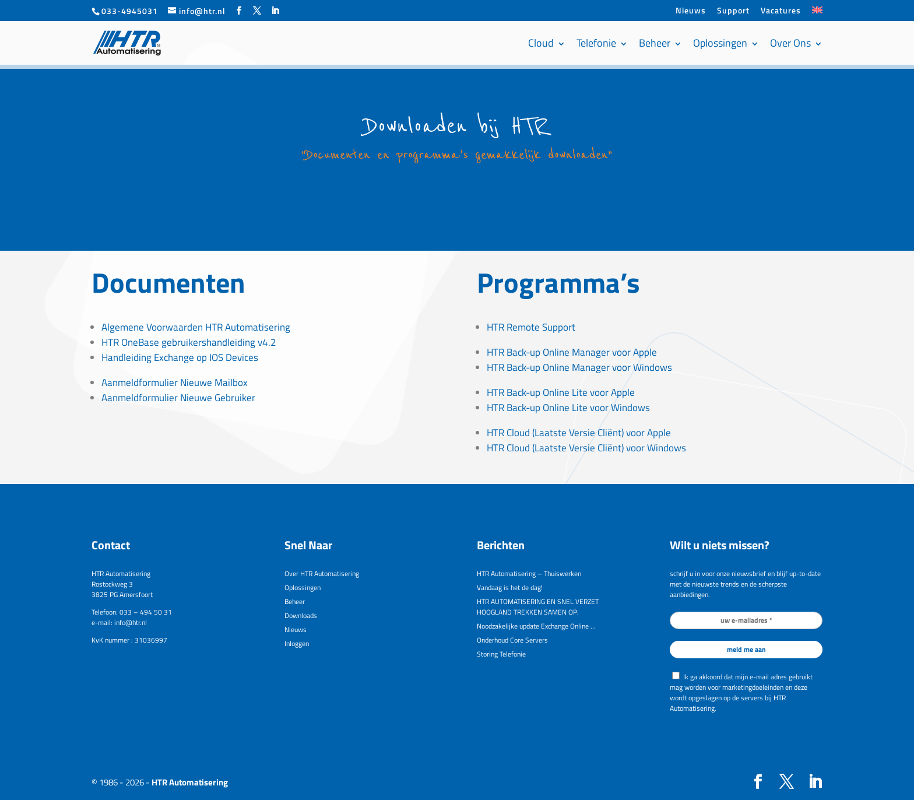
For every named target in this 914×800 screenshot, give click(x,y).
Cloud (541, 43)
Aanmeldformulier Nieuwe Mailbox (174, 382)
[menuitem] (817, 13)
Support (733, 11)
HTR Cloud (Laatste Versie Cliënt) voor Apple (579, 432)
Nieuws (691, 11)
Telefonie (596, 43)
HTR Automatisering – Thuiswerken (529, 573)
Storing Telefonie (501, 653)
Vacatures (781, 11)
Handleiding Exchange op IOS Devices (179, 357)
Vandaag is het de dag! (510, 587)
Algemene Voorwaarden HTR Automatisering (195, 327)
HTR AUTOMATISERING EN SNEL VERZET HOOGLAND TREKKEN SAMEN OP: (538, 606)
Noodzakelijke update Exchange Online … (536, 625)
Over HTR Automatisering (321, 573)
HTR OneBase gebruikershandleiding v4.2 (188, 342)
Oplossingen (720, 43)
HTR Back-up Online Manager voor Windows (579, 367)
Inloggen (296, 643)
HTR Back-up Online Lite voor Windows (568, 407)
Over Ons (790, 43)
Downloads (300, 615)
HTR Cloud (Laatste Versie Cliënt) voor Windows (586, 447)
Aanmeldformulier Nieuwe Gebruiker (178, 397)
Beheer (654, 43)
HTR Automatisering (190, 782)
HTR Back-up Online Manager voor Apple (572, 352)
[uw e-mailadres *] (746, 620)
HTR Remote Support (531, 327)
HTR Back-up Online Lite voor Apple (561, 392)
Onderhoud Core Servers (512, 639)
